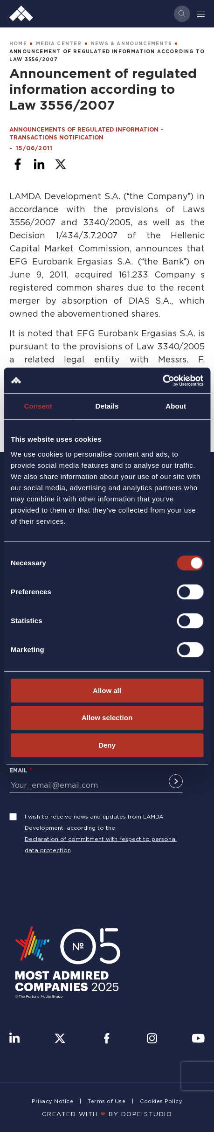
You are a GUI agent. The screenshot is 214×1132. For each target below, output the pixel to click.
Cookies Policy (161, 1101)
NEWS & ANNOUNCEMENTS (131, 43)
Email (18, 770)
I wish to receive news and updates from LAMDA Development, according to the (94, 822)
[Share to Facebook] (17, 164)
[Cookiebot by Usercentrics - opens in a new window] (162, 381)
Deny (107, 745)
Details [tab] (107, 406)
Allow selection (107, 718)
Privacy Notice (52, 1101)
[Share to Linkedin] (39, 164)
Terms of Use (106, 1101)
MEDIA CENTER (59, 43)
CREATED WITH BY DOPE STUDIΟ (107, 1114)
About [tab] (176, 406)
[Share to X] (60, 164)
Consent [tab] (38, 406)
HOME (18, 43)
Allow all (107, 690)
